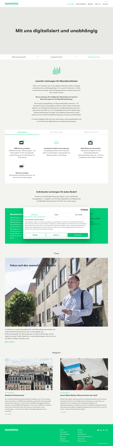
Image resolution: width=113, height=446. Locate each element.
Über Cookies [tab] (78, 214)
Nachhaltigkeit (81, 4)
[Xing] (103, 430)
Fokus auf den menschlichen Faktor (33, 265)
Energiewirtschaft (56, 57)
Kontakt (105, 4)
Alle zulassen (77, 235)
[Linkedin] (101, 430)
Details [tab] (56, 214)
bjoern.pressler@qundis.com (90, 224)
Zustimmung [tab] (34, 214)
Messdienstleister (94, 57)
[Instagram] (106, 430)
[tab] (22, 132)
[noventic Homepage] (11, 3)
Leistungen (70, 4)
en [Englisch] (107, 1)
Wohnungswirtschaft (19, 57)
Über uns (98, 4)
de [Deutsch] (105, 1)
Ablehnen (35, 235)
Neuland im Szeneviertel (14, 395)
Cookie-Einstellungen (103, 443)
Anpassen (56, 235)
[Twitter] (98, 430)
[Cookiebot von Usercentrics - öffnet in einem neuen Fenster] (81, 210)
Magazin (90, 4)
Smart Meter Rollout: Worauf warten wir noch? (78, 395)
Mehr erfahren (9, 342)
